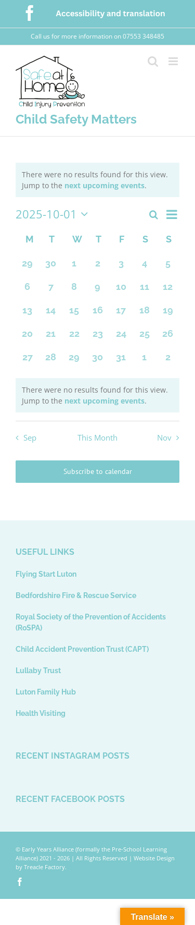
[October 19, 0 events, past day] (167, 314)
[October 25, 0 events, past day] (144, 337)
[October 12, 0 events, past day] (167, 290)
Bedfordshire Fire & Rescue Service (76, 595)
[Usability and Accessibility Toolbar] (64, 882)
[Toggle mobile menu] (173, 61)
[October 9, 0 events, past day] (97, 290)
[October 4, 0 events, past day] (144, 267)
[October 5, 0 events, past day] (167, 267)
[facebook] (20, 882)
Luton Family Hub (46, 692)
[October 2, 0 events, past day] (97, 267)
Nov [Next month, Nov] (164, 437)
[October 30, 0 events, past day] (97, 361)
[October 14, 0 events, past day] (50, 314)
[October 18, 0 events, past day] (144, 314)
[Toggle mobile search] (153, 61)
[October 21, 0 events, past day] (50, 337)
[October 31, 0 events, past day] (121, 361)
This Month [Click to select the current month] (97, 437)
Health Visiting (41, 713)
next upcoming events (104, 185)
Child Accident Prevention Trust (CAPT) (82, 649)
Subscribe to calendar (97, 471)
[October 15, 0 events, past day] (74, 314)
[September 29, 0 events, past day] (27, 267)
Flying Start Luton (46, 574)
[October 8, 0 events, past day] (74, 290)
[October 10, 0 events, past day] (121, 290)
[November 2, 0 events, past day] (167, 361)
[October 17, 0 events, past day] (121, 314)
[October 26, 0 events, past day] (167, 337)
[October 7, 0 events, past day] (50, 290)
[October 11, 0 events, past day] (144, 290)
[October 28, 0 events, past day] (50, 361)
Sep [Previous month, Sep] (29, 437)
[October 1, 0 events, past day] (74, 267)
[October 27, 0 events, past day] (27, 361)
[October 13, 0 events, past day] (27, 314)
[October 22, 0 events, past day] (74, 337)
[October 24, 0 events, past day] (121, 337)
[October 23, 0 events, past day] (97, 337)
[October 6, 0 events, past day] (27, 290)
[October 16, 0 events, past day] (97, 314)
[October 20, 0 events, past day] (27, 337)
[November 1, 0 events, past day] (144, 361)
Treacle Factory (44, 867)
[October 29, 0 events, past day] (74, 361)
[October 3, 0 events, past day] (121, 267)
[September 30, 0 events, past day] (50, 267)
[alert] (97, 180)
